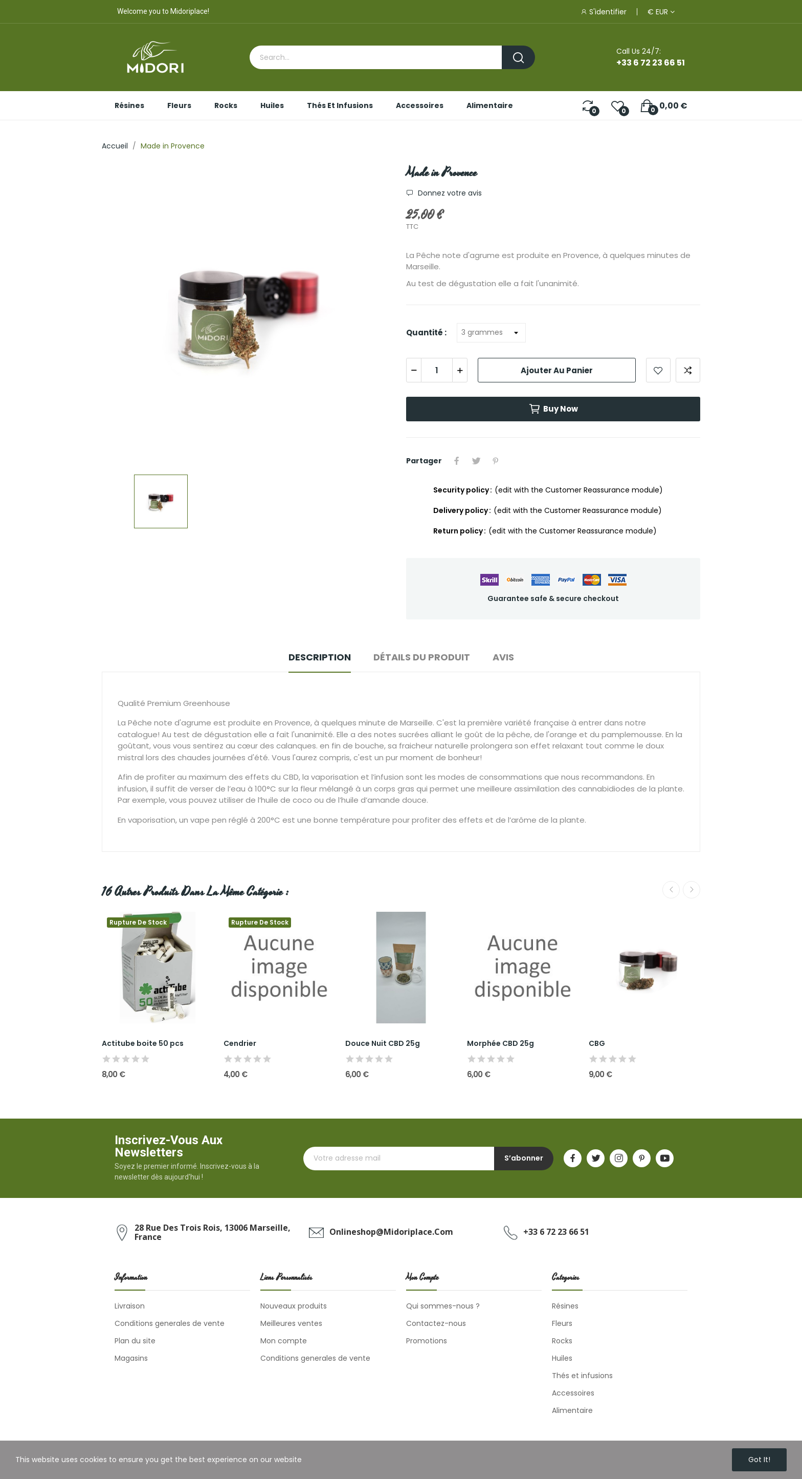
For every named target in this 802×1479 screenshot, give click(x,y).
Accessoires (573, 1393)
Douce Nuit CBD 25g (382, 1043)
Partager (456, 460)
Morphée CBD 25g (500, 1043)
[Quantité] (491, 332)
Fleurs (562, 1323)
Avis (503, 657)
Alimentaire (572, 1410)
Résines (565, 1306)
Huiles (562, 1358)
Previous (671, 889)
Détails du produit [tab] (421, 657)
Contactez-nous (436, 1323)
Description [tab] (319, 657)
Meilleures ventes (291, 1323)
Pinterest (495, 460)
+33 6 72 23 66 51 (650, 63)
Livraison (130, 1306)
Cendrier (240, 1043)
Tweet (476, 460)
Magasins (131, 1358)
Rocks (562, 1341)
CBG (597, 1043)
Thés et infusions (582, 1375)
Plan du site (135, 1341)
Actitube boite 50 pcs (143, 1043)
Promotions (426, 1341)
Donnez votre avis (449, 193)
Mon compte (283, 1341)
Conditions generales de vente (170, 1323)
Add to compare (688, 370)
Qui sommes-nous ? (443, 1306)
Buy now (553, 409)
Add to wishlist (658, 370)
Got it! (759, 1459)
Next (691, 889)
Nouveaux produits (293, 1306)
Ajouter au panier (557, 370)
